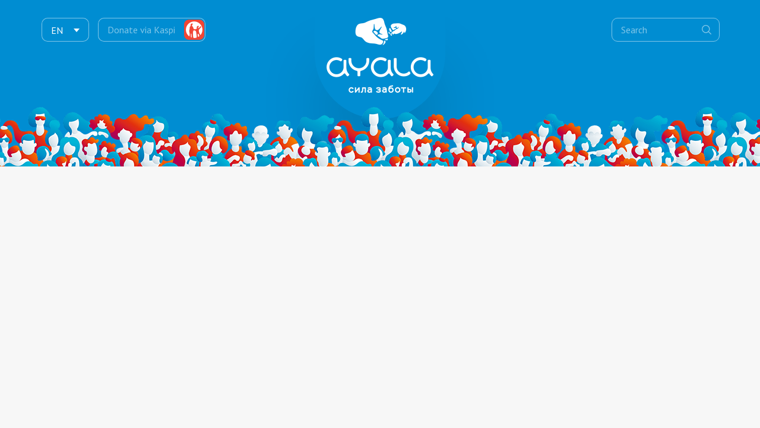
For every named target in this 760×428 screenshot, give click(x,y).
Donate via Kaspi (141, 30)
